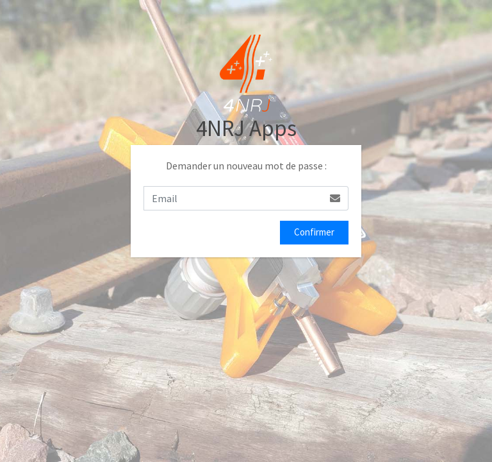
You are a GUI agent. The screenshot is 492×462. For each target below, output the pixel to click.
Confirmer (314, 232)
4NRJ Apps (246, 128)
